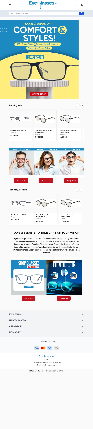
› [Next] (82, 105)
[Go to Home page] (42, 5)
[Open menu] (10, 5)
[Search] (81, 13)
